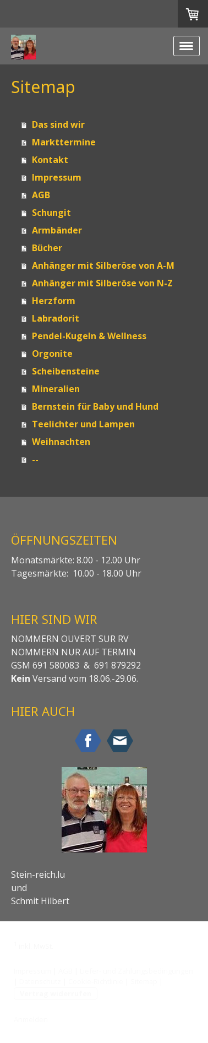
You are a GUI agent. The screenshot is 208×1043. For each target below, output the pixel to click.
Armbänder (57, 230)
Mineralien (56, 389)
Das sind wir (58, 124)
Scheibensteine (66, 371)
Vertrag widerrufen (55, 993)
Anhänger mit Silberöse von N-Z (102, 283)
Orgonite (52, 353)
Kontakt (50, 160)
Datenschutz (40, 981)
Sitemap (143, 981)
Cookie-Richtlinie (95, 981)
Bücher (47, 248)
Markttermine (64, 142)
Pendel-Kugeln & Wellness (89, 336)
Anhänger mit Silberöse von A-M (103, 265)
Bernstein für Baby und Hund (95, 406)
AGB (41, 195)
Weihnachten (61, 442)
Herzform (53, 301)
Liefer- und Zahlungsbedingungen (136, 971)
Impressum (56, 177)
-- (35, 459)
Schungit (51, 213)
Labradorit (55, 318)
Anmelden (31, 1019)
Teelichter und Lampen (83, 424)
